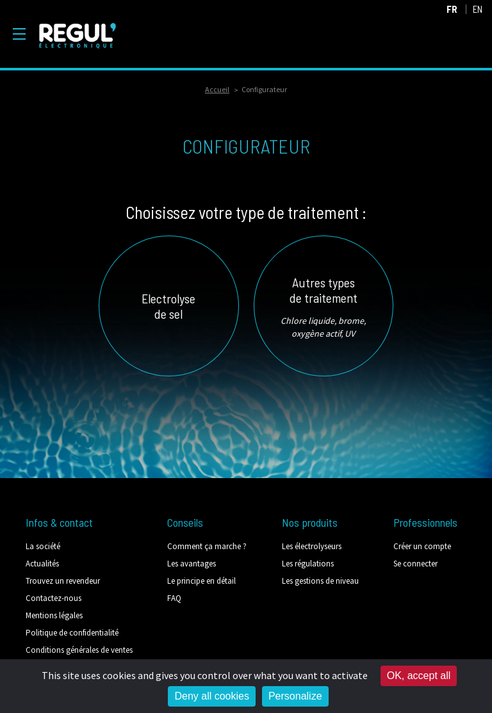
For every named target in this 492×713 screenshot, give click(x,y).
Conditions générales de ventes (79, 650)
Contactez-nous (53, 598)
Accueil (217, 89)
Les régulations (308, 563)
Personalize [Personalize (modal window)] (295, 696)
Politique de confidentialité (72, 632)
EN (477, 9)
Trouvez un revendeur (63, 580)
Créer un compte (422, 546)
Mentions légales (54, 615)
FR (452, 9)
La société (43, 546)
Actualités (42, 563)
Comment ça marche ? (207, 546)
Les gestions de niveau (320, 580)
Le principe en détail (201, 580)
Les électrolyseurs (311, 546)
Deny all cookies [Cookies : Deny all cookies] (211, 696)
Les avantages (191, 563)
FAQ (174, 598)
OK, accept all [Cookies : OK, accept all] (419, 675)
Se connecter (415, 563)
